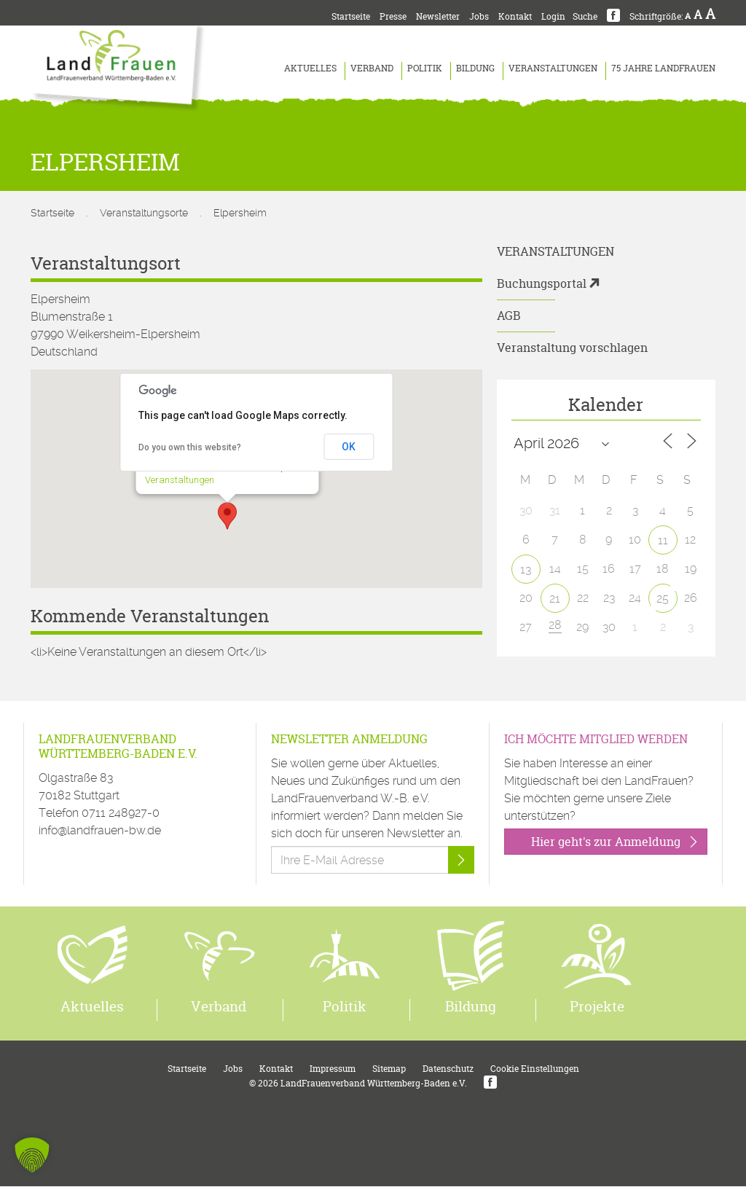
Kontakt (515, 16)
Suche (585, 16)
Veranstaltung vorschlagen (572, 348)
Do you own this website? (189, 447)
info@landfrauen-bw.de (100, 830)
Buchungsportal (541, 283)
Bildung (475, 68)
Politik (424, 68)
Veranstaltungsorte (144, 213)
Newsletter (438, 16)
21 (554, 599)
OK (349, 447)
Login (553, 16)
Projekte (597, 1007)
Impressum (333, 1069)
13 (525, 569)
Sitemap (389, 1069)
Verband (371, 68)
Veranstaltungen (553, 68)
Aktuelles (310, 68)
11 (663, 540)
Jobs (479, 16)
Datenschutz (448, 1069)
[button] (227, 516)
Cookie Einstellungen (534, 1069)
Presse (393, 16)
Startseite (350, 16)
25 (662, 599)
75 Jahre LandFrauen (663, 68)
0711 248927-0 (121, 813)
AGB (509, 315)
